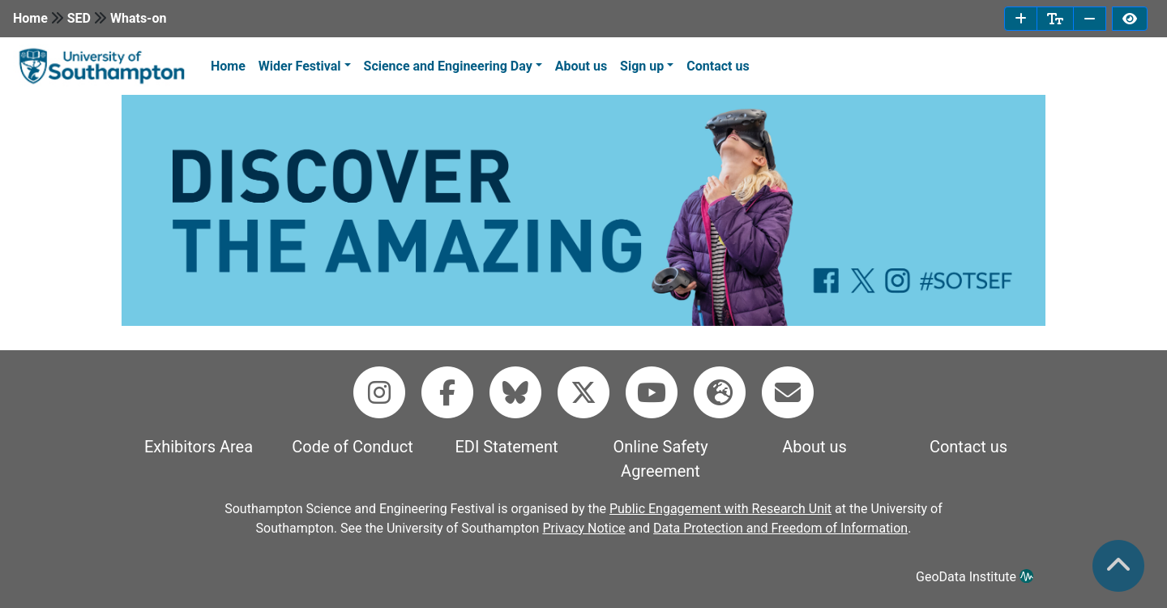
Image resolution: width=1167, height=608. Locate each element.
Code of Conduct (352, 446)
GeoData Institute (974, 576)
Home (30, 18)
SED (79, 18)
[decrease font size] (1089, 18)
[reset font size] (1055, 18)
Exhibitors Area (198, 446)
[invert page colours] (1130, 18)
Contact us (717, 66)
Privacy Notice (583, 528)
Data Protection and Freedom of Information (780, 528)
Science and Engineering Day (448, 66)
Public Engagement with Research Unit (720, 508)
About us (581, 66)
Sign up (642, 66)
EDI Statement (506, 446)
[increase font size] (1020, 18)
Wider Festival (300, 66)
